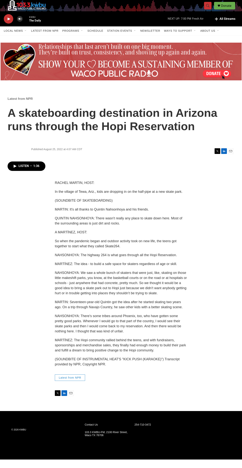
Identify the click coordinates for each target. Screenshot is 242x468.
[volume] (20, 27)
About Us (207, 39)
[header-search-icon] (209, 10)
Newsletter (150, 39)
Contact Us (91, 433)
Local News (13, 39)
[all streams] (225, 27)
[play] (8, 27)
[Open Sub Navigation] (25, 39)
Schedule (95, 39)
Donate (228, 10)
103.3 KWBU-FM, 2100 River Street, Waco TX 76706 (106, 442)
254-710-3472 (142, 433)
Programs (70, 39)
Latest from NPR (44, 39)
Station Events (119, 39)
